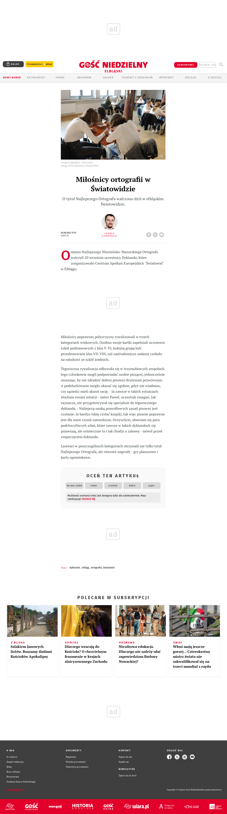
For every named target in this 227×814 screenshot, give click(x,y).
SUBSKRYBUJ (185, 65)
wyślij (162, 233)
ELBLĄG (86, 567)
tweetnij (156, 233)
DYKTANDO (75, 567)
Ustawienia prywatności (77, 766)
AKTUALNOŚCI (36, 77)
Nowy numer (12, 77)
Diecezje (190, 77)
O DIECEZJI (215, 77)
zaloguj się (207, 65)
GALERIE (108, 77)
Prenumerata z (39, 64)
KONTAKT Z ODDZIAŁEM (137, 77)
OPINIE (60, 77)
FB (149, 233)
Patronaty (166, 77)
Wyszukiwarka (221, 64)
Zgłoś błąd (15, 790)
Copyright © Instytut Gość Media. (182, 790)
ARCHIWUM (84, 77)
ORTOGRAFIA (96, 567)
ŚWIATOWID (108, 567)
